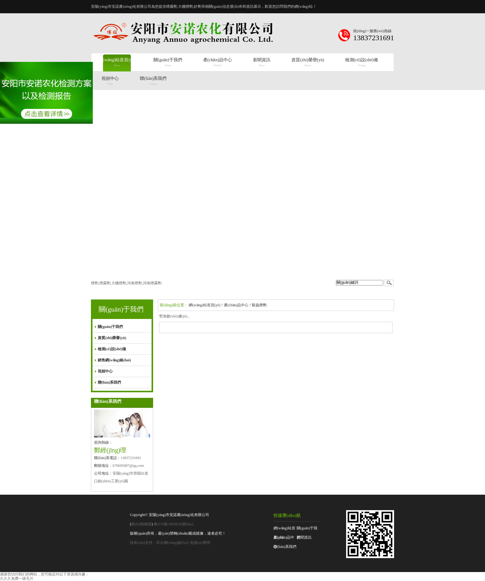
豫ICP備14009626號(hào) (173, 524)
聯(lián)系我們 (109, 382)
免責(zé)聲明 (200, 542)
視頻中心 (105, 371)
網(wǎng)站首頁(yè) (204, 305)
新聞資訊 (304, 537)
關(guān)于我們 (121, 309)
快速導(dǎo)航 (287, 515)
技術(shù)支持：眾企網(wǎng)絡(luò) (159, 542)
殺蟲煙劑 (259, 305)
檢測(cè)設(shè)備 (112, 349)
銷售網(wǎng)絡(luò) (114, 360)
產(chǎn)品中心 (236, 305)
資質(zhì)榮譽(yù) (112, 338)
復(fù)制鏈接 (141, 524)
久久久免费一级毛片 (16, 578)
